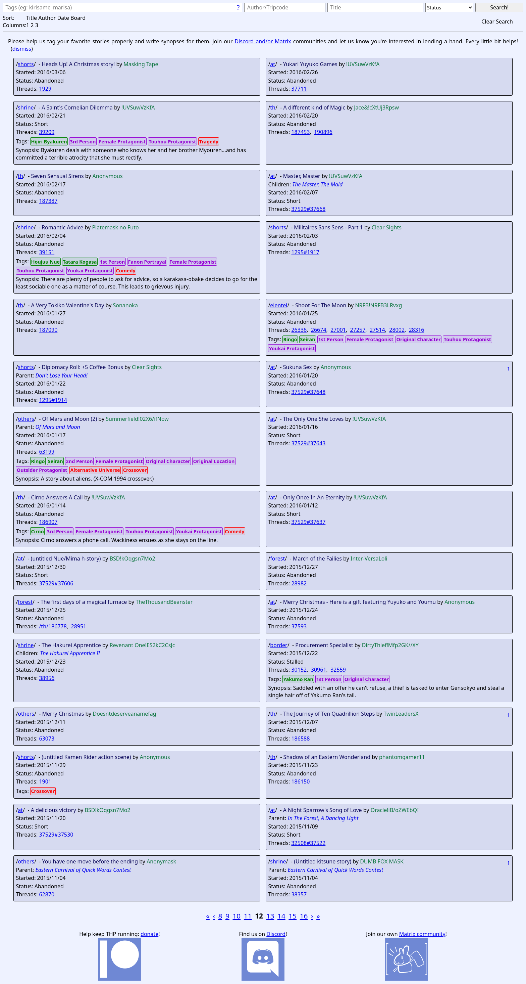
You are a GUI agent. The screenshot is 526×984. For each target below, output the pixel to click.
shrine (26, 107)
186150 (300, 781)
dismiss (21, 48)
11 (248, 916)
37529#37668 (308, 209)
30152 (299, 669)
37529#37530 (56, 834)
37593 (299, 626)
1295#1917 (305, 252)
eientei (278, 305)
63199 (46, 451)
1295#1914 (53, 400)
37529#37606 (56, 583)
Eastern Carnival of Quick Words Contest (83, 870)
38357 (299, 894)
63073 (46, 738)
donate (149, 934)
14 (281, 916)
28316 (416, 329)
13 (270, 916)
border (278, 645)
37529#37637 (308, 522)
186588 (300, 738)
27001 (338, 329)
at (272, 64)
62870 (46, 894)
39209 (46, 132)
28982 (299, 583)
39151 (46, 252)
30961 (318, 669)
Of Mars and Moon (57, 427)
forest (277, 558)
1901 (45, 781)
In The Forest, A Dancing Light (322, 818)
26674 (318, 329)
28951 (79, 626)
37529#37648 (308, 392)
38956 (46, 678)
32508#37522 (308, 843)
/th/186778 (52, 626)
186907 (48, 522)
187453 (300, 132)
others (26, 418)
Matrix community (422, 934)
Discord (275, 934)
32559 (338, 669)
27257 (358, 329)
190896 (323, 132)
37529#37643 (308, 443)
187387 (48, 201)
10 (236, 916)
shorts (26, 64)
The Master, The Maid (317, 184)
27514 (377, 329)
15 (292, 916)
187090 (48, 329)
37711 (299, 88)
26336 (299, 329)
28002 (397, 329)
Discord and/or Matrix (262, 41)
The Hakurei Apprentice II (70, 653)
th (272, 107)
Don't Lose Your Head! (61, 375)
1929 (45, 88)
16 (304, 916)
